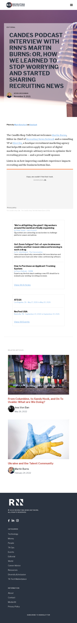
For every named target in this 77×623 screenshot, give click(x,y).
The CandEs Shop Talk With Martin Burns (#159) (35, 210)
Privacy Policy (14, 606)
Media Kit (12, 602)
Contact (11, 597)
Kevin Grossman (21, 93)
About (11, 593)
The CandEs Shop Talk (13, 210)
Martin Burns (59, 135)
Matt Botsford (20, 125)
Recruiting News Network (40, 139)
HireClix (17, 143)
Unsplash (33, 125)
